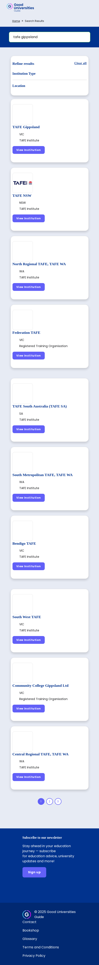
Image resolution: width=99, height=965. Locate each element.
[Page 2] (49, 801)
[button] (89, 7)
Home (16, 21)
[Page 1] (41, 801)
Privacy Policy (33, 955)
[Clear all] (80, 63)
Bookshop (30, 930)
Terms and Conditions (40, 947)
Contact (29, 922)
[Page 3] (58, 801)
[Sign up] (34, 872)
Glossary (29, 938)
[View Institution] (29, 150)
